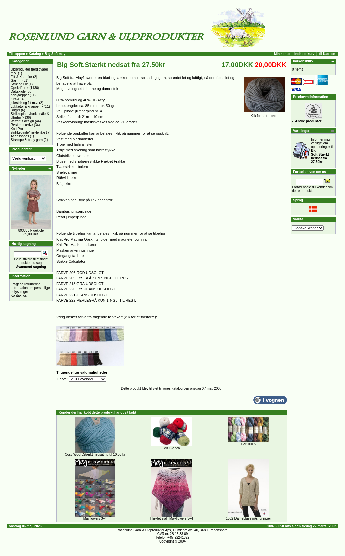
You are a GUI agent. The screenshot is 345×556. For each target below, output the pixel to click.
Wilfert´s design (22, 121)
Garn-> (16, 80)
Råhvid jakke (66, 178)
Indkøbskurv (304, 54)
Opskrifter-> (20, 88)
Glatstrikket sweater (72, 156)
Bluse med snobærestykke (78, 161)
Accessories (20, 136)
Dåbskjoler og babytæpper (21, 93)
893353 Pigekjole (31, 230)
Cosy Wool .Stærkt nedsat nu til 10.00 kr (95, 454)
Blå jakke (63, 184)
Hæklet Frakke (113, 161)
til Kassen (327, 54)
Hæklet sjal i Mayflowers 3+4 (171, 518)
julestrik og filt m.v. (24, 103)
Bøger (15, 110)
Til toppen (17, 54)
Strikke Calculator (70, 261)
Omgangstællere (70, 256)
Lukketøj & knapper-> (27, 106)
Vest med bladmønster (74, 139)
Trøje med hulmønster (74, 144)
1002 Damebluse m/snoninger (248, 518)
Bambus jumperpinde (73, 211)
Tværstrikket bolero (72, 167)
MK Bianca (171, 448)
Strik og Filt (19, 84)
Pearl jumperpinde (71, 217)
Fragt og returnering (25, 284)
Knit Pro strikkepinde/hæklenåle (28, 130)
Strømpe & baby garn (27, 140)
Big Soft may (55, 54)
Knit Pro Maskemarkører (76, 245)
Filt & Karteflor (21, 77)
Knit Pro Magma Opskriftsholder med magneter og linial (101, 239)
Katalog (35, 54)
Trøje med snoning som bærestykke (85, 150)
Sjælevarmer (66, 172)
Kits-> (15, 99)
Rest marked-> (22, 125)
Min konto (282, 54)
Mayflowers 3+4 (95, 518)
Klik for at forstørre (264, 114)
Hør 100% (248, 444)
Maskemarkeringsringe (75, 250)
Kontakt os (19, 295)
